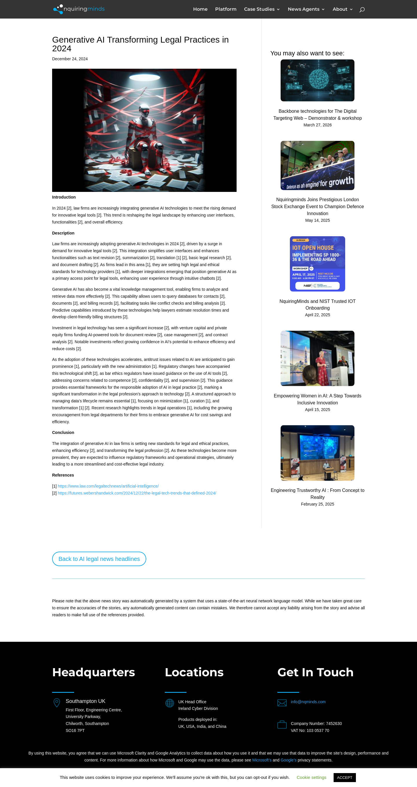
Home (200, 9)
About (340, 9)
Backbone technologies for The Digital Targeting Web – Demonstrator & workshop (317, 115)
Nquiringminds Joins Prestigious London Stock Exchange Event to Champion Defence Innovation (317, 206)
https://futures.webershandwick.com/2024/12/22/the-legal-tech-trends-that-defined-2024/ (137, 493)
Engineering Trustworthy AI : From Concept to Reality (318, 494)
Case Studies (259, 9)
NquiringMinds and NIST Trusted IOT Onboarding (317, 304)
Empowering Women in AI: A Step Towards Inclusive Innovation (317, 399)
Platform (226, 9)
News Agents (303, 9)
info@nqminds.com (308, 701)
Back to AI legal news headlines (99, 559)
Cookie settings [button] (312, 777)
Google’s (289, 760)
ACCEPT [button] (344, 777)
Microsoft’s (262, 760)
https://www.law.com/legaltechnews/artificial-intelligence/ (108, 486)
